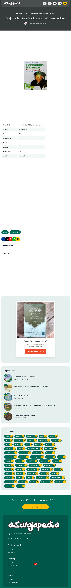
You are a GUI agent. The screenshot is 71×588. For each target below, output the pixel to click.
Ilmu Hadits (50, 448)
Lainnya (51, 456)
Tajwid (24, 481)
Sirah (55, 473)
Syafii (20, 477)
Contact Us (11, 552)
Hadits (19, 444)
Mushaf (57, 461)
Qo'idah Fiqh (33, 469)
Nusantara (22, 465)
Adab (25, 14)
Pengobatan (36, 465)
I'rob (21, 448)
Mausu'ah (32, 461)
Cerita (54, 436)
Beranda (19, 14)
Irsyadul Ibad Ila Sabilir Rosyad (24, 415)
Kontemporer (38, 456)
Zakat (21, 486)
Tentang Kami (12, 549)
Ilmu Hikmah (11, 452)
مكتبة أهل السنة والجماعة (35, 507)
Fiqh (9, 444)
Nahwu (10, 465)
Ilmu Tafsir (38, 452)
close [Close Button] (35, 564)
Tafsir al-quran (58, 477)
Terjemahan (15, 232)
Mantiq (10, 461)
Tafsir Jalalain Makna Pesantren (25, 377)
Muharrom (45, 461)
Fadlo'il (32, 440)
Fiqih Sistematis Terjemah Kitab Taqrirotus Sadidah (31, 386)
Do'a (9, 440)
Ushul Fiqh (61, 481)
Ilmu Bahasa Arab (35, 448)
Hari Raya (11, 448)
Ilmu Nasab (25, 452)
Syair (30, 477)
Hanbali (50, 444)
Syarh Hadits (43, 477)
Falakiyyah (44, 440)
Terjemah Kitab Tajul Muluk (23, 396)
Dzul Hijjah (20, 440)
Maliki (62, 456)
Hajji (29, 444)
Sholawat (33, 473)
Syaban (10, 477)
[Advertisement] (35, 48)
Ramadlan (47, 469)
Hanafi (39, 444)
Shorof (45, 473)
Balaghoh (32, 436)
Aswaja (20, 436)
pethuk (10, 469)
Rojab (59, 469)
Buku (43, 436)
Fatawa (57, 440)
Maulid (21, 461)
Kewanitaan (11, 456)
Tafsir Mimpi (11, 481)
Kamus (50, 452)
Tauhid (34, 481)
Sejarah (10, 473)
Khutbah (24, 456)
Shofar (21, 473)
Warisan (10, 486)
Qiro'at (21, 469)
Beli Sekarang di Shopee (35, 352)
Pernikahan (49, 465)
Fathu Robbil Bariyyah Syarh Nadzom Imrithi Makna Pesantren (34, 405)
